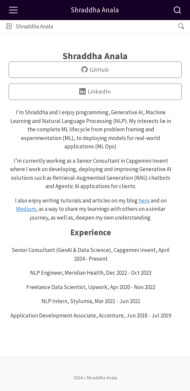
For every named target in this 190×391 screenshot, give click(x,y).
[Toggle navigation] (13, 10)
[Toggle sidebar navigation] (8, 26)
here (144, 200)
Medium (26, 209)
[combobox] (177, 10)
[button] (114, 26)
